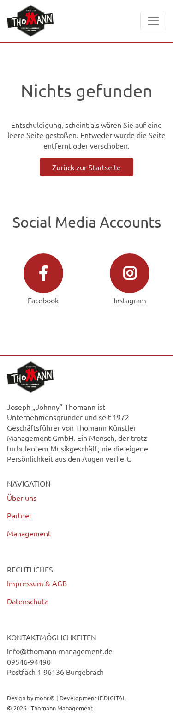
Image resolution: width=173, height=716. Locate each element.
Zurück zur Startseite (86, 167)
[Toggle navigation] (153, 21)
